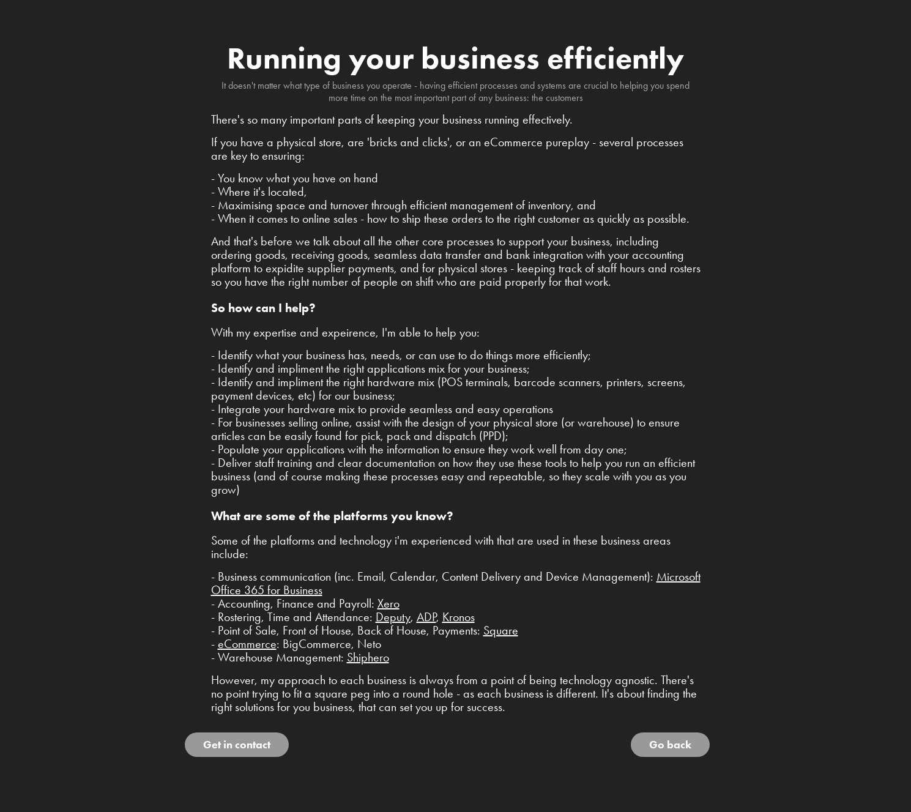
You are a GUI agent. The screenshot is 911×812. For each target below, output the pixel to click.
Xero (388, 603)
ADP (426, 616)
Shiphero (368, 657)
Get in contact (236, 744)
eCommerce (247, 643)
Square (500, 630)
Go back (670, 744)
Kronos (458, 616)
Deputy (393, 616)
